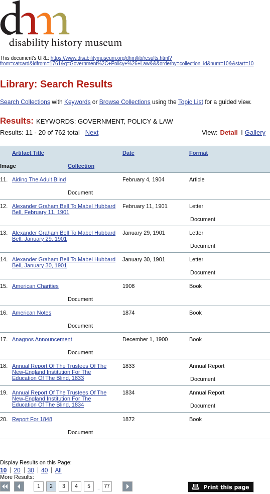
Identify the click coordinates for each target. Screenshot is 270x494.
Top (5, 486)
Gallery (255, 132)
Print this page (221, 486)
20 (17, 470)
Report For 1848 (32, 419)
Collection (81, 166)
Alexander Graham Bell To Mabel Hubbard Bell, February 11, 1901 (63, 209)
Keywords (77, 102)
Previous (19, 486)
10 (3, 470)
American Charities (35, 286)
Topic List (190, 102)
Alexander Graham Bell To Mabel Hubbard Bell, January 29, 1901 (63, 236)
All (58, 470)
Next (92, 132)
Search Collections (25, 102)
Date (128, 153)
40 (44, 470)
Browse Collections (125, 102)
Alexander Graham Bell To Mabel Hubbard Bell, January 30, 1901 (63, 262)
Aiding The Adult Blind (39, 179)
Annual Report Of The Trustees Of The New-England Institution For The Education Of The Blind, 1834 (59, 398)
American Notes (31, 313)
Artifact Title (28, 153)
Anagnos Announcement (42, 339)
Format (198, 153)
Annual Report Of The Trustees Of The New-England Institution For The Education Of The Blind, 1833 (59, 372)
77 (107, 486)
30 (31, 470)
